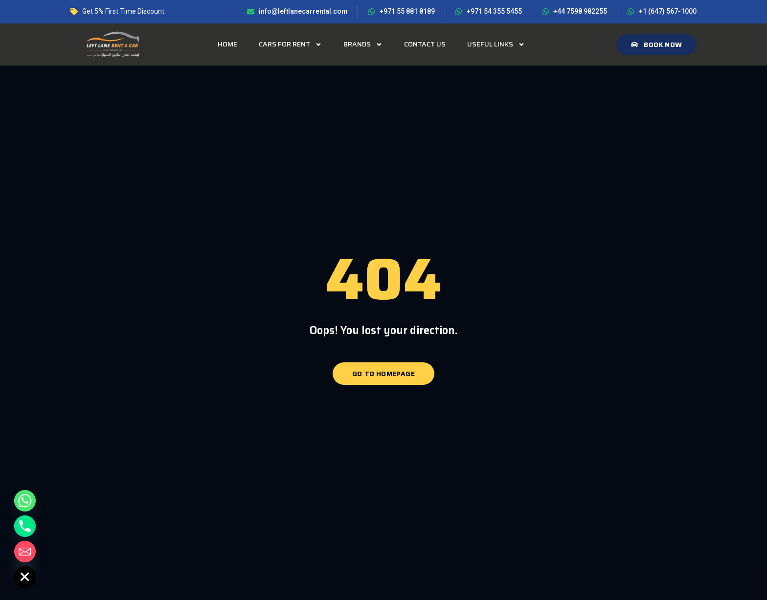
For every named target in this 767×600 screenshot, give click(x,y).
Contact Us (425, 44)
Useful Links (496, 44)
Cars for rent (290, 44)
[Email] (25, 551)
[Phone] (25, 526)
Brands (363, 44)
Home (227, 44)
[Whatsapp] (25, 500)
